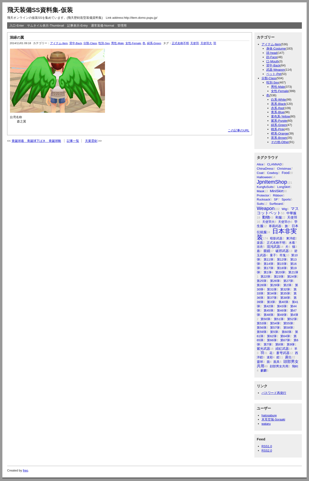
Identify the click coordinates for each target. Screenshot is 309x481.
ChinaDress (265, 168)
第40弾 (283, 302)
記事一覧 (73, 141)
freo (25, 470)
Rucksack (263, 199)
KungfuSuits (265, 187)
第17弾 (268, 268)
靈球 (260, 362)
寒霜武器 (275, 226)
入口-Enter (17, 25)
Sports (286, 199)
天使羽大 (268, 222)
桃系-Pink (277, 129)
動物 (266, 217)
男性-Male (278, 87)
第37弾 (271, 297)
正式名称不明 (276, 242)
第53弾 (261, 323)
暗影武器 (276, 238)
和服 (278, 217)
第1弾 (267, 272)
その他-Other (280, 142)
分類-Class (268, 78)
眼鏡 (267, 251)
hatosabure (269, 415)
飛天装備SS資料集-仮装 (40, 10)
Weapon (266, 208)
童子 (273, 255)
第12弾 (281, 259)
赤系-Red (277, 108)
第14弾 (268, 264)
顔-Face (271, 57)
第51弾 (278, 319)
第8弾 (279, 344)
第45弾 (268, 310)
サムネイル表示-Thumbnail (45, 25)
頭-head (271, 53)
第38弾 (285, 297)
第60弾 (286, 332)
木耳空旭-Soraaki (273, 419)
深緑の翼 (17, 37)
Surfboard (276, 203)
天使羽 (292, 217)
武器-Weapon (275, 69)
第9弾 (291, 344)
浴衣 (260, 246)
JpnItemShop (272, 182)
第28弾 (261, 285)
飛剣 (295, 366)
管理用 (122, 25)
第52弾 (292, 319)
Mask (260, 191)
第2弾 (287, 285)
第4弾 (294, 315)
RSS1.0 (266, 446)
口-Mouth (272, 61)
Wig (284, 209)
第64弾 (285, 336)
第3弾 (271, 302)
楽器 (260, 242)
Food (285, 173)
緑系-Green (279, 125)
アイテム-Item (271, 44)
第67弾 (285, 340)
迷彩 (270, 357)
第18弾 (281, 268)
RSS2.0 (266, 450)
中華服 (291, 213)
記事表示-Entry (77, 25)
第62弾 (271, 336)
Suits (260, 203)
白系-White (278, 99)
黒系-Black (278, 104)
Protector (263, 195)
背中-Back (273, 65)
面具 (276, 362)
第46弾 (281, 310)
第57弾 (275, 327)
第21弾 (293, 272)
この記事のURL (238, 130)
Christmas (284, 168)
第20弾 (280, 272)
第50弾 (265, 319)
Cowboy (272, 173)
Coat (260, 173)
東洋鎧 (290, 238)
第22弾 (265, 276)
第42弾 (268, 306)
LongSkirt (283, 187)
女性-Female (279, 91)
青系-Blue (277, 112)
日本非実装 (277, 234)
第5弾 (274, 332)
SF (276, 199)
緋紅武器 (282, 348)
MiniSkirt (276, 191)
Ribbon (278, 195)
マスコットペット (278, 210)
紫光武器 (263, 348)
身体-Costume (275, 48)
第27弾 (288, 281)
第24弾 (292, 276)
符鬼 (283, 255)
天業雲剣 (91, 141)
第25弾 (261, 281)
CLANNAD (274, 164)
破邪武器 (282, 251)
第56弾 (261, 327)
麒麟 (264, 370)
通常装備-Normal (102, 25)
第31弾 (271, 289)
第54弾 (275, 323)
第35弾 (285, 293)
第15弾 (281, 264)
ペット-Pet (273, 74)
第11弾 (268, 259)
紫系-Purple (279, 120)
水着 (292, 242)
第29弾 (275, 285)
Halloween (264, 177)
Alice (260, 164)
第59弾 (261, 332)
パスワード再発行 (273, 393)
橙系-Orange (279, 133)
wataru (266, 423)
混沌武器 (273, 246)
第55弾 (288, 323)
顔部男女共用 (279, 366)
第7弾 (267, 344)
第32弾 (285, 289)
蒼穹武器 (283, 353)
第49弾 (281, 315)
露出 (288, 357)
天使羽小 (284, 222)
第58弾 (288, 327)
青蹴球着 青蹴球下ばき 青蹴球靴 (36, 141)
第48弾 (268, 315)
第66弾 (271, 340)
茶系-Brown (279, 138)
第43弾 (281, 306)
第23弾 (278, 276)
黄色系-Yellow (280, 116)
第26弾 (275, 281)
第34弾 (271, 293)
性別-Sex (272, 82)
